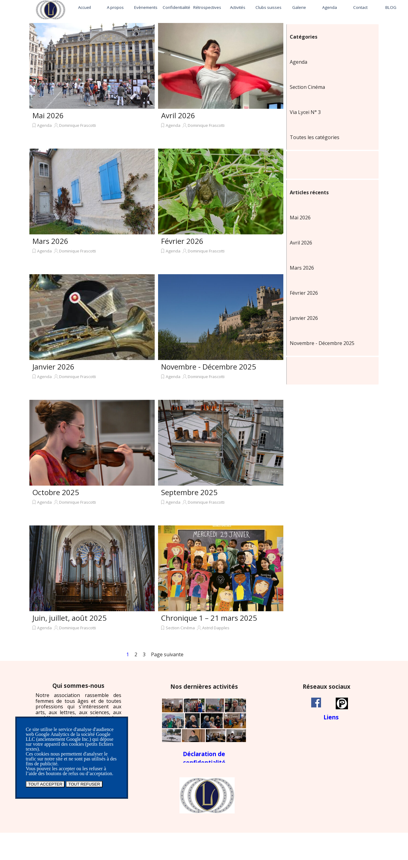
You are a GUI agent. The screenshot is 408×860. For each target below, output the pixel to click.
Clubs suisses (268, 7)
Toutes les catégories (314, 137)
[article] (92, 84)
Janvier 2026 (53, 367)
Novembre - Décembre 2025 (208, 367)
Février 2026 (182, 241)
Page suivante (167, 654)
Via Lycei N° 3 (305, 112)
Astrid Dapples (215, 628)
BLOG (390, 7)
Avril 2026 (178, 115)
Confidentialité (176, 7)
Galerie (299, 7)
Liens (331, 717)
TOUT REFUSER (84, 784)
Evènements (145, 7)
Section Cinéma (180, 628)
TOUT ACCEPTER (45, 784)
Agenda (329, 7)
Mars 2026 (50, 241)
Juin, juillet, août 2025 (69, 618)
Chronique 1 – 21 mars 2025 (209, 618)
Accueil (84, 7)
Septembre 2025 (189, 492)
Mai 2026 (48, 115)
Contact (360, 7)
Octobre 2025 (55, 492)
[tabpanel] (78, 710)
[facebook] (316, 702)
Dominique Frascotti (77, 125)
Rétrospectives (207, 7)
